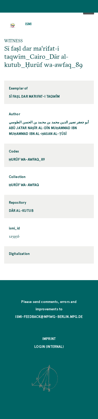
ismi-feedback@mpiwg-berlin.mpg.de (49, 316)
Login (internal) (49, 346)
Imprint (49, 338)
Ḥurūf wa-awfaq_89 (27, 159)
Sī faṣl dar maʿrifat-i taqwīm (34, 96)
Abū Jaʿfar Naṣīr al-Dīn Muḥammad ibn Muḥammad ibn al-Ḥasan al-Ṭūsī (43, 130)
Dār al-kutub (21, 210)
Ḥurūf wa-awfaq (24, 184)
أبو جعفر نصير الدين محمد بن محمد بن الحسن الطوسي (49, 121)
